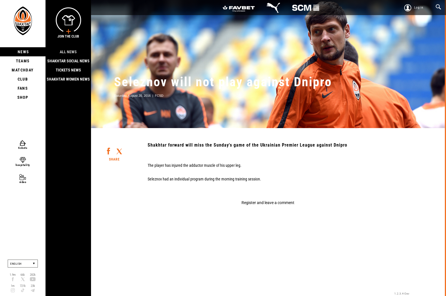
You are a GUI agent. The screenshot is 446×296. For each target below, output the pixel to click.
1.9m (13, 275)
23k (33, 286)
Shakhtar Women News (68, 79)
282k (33, 275)
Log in (418, 7)
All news (68, 52)
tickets (23, 147)
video (22, 182)
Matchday (23, 70)
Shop (22, 97)
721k (23, 286)
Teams (23, 61)
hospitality (23, 164)
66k (22, 275)
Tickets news (68, 70)
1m (13, 286)
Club (23, 79)
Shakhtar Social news (68, 61)
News (22, 52)
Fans (23, 88)
